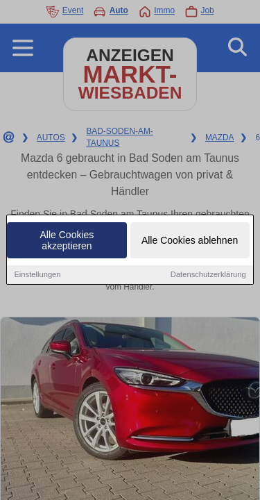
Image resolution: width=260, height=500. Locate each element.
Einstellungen (37, 275)
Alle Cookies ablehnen (189, 241)
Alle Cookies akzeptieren (67, 241)
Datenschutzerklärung (208, 275)
